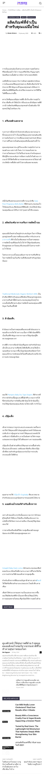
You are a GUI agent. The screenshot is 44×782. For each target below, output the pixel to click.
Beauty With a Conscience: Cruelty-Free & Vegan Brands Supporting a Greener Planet (28, 718)
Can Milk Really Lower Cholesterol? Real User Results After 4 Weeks (25, 707)
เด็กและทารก (31, 17)
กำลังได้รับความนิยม (14, 10)
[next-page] (7, 753)
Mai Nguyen (6, 652)
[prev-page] (3, 691)
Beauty (5, 722)
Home (4, 10)
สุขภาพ (24, 17)
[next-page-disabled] (7, 691)
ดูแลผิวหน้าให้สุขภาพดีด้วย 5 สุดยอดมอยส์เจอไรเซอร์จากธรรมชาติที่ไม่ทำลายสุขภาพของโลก (21, 646)
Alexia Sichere (12, 33)
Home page (6, 711)
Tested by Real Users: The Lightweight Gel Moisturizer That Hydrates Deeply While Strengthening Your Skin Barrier (27, 731)
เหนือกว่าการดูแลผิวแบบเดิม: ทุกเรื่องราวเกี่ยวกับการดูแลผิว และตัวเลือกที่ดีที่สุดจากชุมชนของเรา (28, 682)
